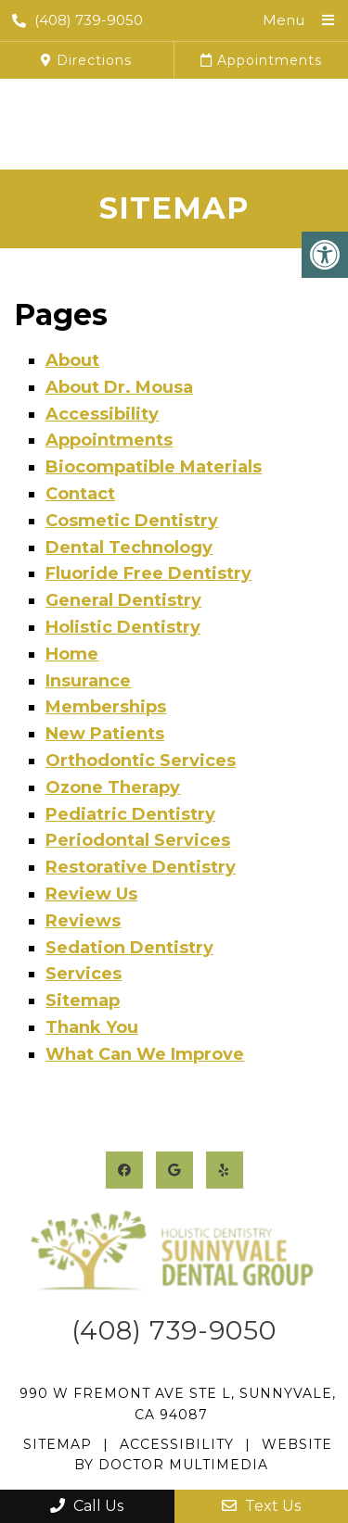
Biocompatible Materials (153, 467)
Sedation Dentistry (129, 948)
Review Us (91, 894)
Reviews (83, 921)
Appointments (261, 60)
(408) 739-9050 (77, 20)
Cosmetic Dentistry (131, 520)
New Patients (104, 734)
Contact (80, 494)
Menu (283, 20)
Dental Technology (129, 547)
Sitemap (82, 1000)
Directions (86, 60)
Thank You (91, 1027)
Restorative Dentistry (140, 867)
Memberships (105, 707)
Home (71, 654)
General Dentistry (123, 600)
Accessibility (102, 414)
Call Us (86, 1506)
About (72, 360)
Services (83, 973)
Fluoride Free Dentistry (148, 573)
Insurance (88, 681)
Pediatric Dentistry (130, 814)
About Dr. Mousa (119, 387)
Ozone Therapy (112, 787)
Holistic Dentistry (122, 627)
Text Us (261, 1506)
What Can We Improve (144, 1054)
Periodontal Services (137, 840)
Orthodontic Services (140, 760)
